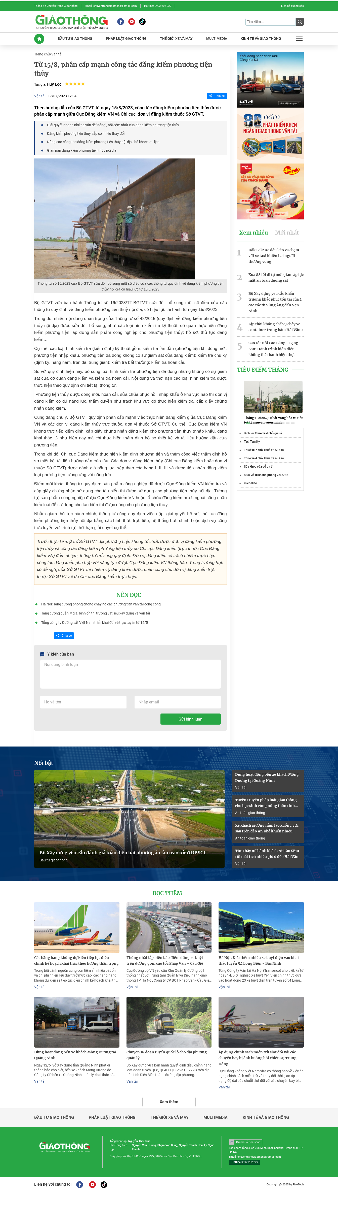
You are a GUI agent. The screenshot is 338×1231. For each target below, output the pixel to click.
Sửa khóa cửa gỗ (255, 466)
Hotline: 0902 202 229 (157, 6)
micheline (250, 482)
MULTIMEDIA (216, 38)
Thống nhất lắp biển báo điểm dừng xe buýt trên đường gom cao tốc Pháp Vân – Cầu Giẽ (164, 959)
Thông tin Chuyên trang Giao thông (55, 6)
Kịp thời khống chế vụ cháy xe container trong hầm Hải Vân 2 (275, 326)
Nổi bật (43, 762)
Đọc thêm (167, 892)
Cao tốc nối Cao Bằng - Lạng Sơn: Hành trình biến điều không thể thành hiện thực (273, 347)
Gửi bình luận (190, 718)
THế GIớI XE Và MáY (176, 38)
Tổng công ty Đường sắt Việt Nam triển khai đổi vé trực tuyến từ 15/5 (94, 621)
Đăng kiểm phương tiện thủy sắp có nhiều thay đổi (85, 133)
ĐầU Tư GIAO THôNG (75, 38)
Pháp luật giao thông (112, 1115)
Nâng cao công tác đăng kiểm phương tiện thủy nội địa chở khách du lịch (103, 141)
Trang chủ (42, 54)
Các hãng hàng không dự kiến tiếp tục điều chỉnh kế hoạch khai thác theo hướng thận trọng (76, 959)
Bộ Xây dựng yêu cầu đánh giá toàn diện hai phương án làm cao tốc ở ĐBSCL (122, 851)
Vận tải (56, 54)
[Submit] (300, 22)
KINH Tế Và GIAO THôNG (261, 38)
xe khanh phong (265, 474)
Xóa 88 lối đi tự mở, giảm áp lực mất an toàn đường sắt (276, 277)
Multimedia (215, 1115)
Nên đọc (128, 594)
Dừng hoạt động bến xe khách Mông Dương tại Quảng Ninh (267, 776)
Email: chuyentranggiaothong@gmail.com (111, 6)
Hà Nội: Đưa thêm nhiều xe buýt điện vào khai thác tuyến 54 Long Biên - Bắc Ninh (259, 959)
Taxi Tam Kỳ (252, 441)
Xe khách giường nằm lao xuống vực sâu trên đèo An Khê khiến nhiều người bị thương (267, 827)
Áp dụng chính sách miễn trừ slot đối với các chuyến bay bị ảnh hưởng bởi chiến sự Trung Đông (258, 1056)
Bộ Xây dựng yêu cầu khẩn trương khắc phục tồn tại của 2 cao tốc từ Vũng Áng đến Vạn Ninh (275, 301)
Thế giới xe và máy (170, 1115)
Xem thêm (169, 1099)
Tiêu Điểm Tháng (262, 368)
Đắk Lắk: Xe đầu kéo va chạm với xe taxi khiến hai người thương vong (273, 255)
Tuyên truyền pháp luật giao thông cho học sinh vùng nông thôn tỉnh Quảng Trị (266, 801)
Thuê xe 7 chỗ (253, 449)
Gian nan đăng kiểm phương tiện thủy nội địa (81, 150)
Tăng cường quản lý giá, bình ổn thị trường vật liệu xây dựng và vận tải (95, 612)
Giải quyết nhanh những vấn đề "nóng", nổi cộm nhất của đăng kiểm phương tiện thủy (113, 125)
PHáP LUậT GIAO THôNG (126, 38)
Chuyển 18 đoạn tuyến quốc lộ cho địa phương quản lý (166, 1053)
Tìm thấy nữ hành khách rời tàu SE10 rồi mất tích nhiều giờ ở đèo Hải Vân (267, 852)
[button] (248, 422)
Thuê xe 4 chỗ (264, 432)
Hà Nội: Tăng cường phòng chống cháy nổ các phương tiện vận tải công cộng (101, 603)
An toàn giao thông (250, 811)
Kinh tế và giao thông (266, 1115)
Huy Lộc (54, 83)
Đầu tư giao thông (53, 859)
